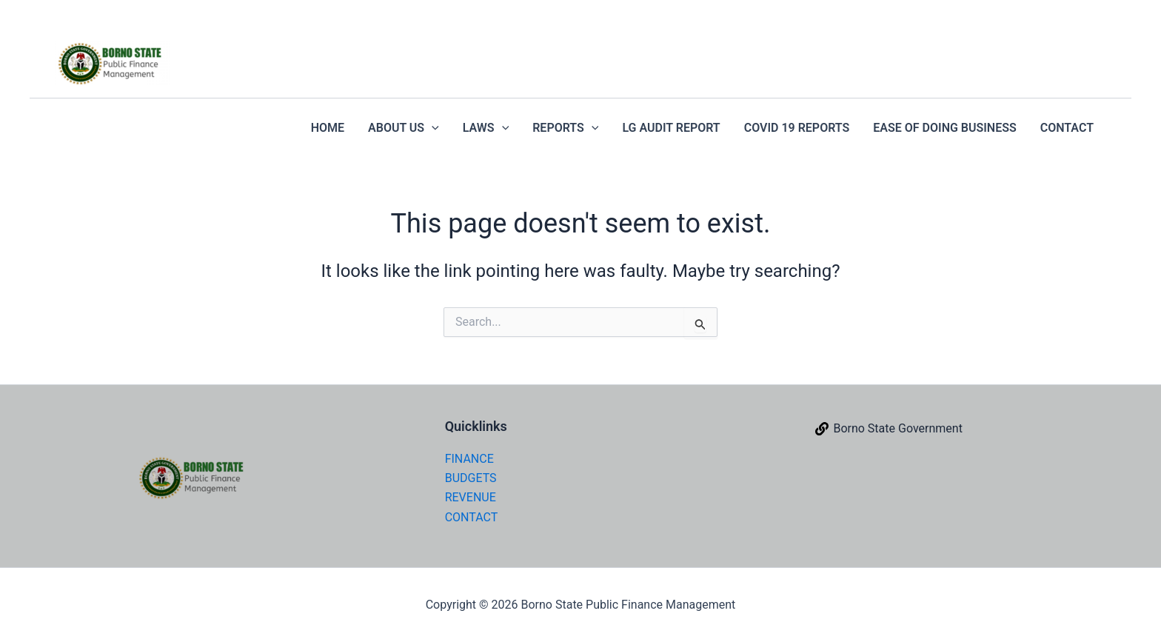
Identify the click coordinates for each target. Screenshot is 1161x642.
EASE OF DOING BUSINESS (944, 128)
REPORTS (565, 128)
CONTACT (1067, 128)
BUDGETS (471, 478)
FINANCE (469, 459)
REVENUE (470, 497)
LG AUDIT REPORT (671, 128)
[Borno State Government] (889, 428)
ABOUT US (403, 128)
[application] (431, 128)
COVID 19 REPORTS (797, 128)
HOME (327, 128)
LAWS (486, 128)
